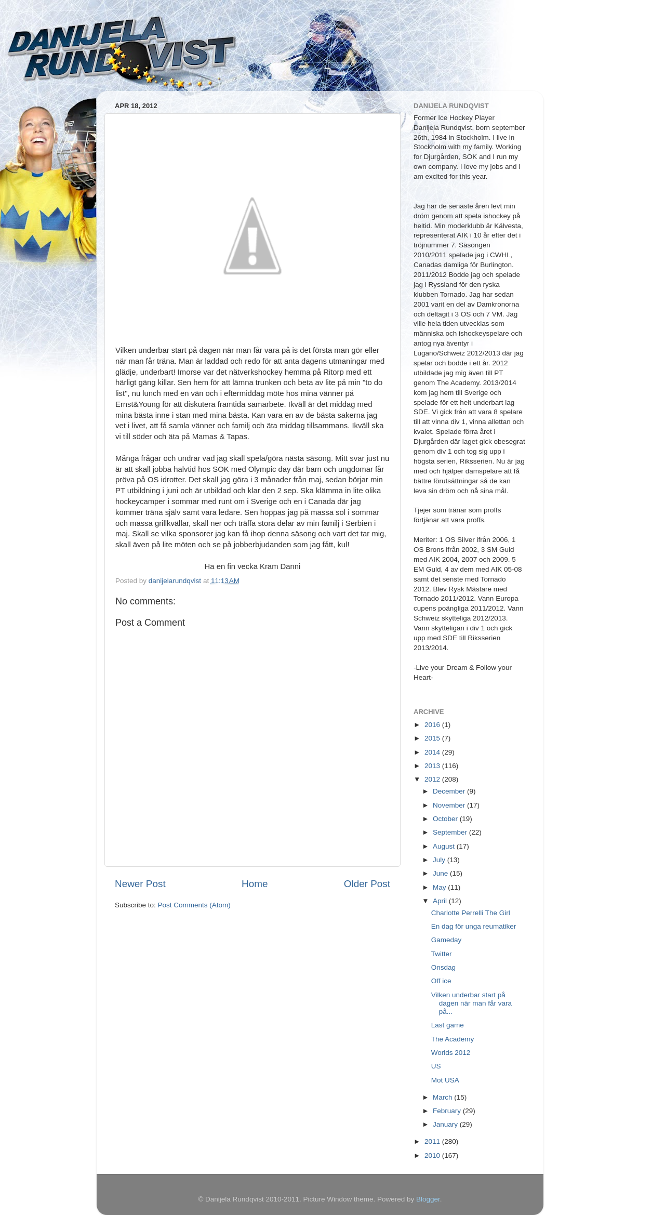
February (448, 1111)
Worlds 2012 (451, 1052)
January (446, 1124)
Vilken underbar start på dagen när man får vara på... (471, 1003)
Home (255, 883)
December (450, 791)
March (443, 1097)
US (436, 1066)
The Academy (452, 1039)
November (450, 805)
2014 (433, 752)
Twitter (441, 954)
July (440, 860)
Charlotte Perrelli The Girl (470, 913)
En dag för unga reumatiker (473, 926)
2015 (433, 738)
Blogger (428, 1199)
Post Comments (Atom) (194, 905)
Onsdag (443, 967)
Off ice (441, 981)
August (445, 846)
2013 (433, 766)
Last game (447, 1025)
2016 (433, 725)
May (440, 887)
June (441, 873)
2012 (433, 779)
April (441, 901)
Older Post (367, 883)
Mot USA (445, 1080)
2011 (433, 1141)
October (446, 819)
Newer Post (140, 883)
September (451, 832)
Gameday (446, 940)
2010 (433, 1155)
